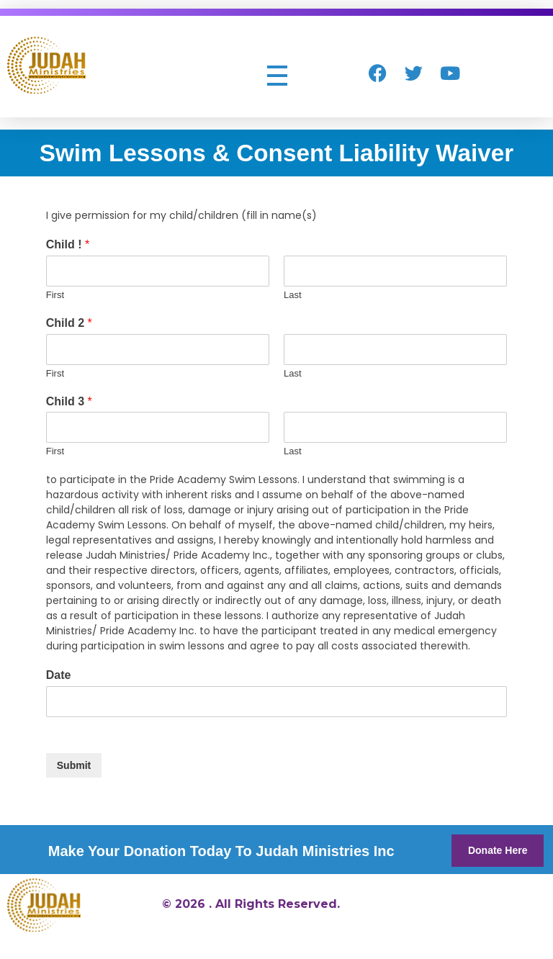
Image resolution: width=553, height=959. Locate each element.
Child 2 (69, 323)
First (55, 294)
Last (293, 294)
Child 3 (69, 401)
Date (58, 675)
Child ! (67, 244)
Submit (74, 765)
